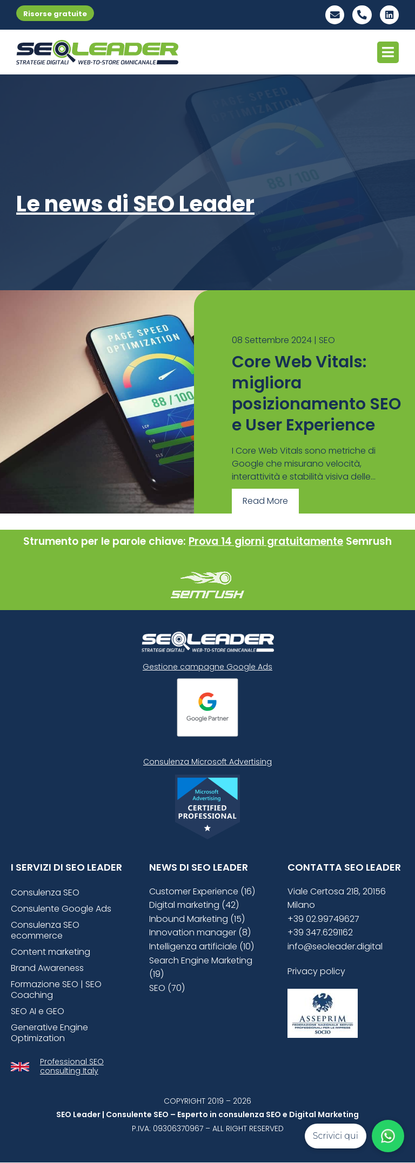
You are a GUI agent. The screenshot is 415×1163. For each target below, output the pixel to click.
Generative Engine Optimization (49, 1032)
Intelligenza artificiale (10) (201, 947)
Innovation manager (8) (200, 933)
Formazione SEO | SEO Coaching (56, 989)
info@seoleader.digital (335, 947)
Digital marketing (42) (194, 905)
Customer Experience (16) (202, 891)
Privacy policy (316, 971)
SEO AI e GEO (37, 1011)
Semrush (369, 541)
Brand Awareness (47, 968)
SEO (327, 340)
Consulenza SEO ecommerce (45, 930)
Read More (265, 501)
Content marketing (50, 952)
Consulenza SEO (45, 892)
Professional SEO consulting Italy (72, 1066)
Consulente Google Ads (61, 908)
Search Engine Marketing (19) (200, 967)
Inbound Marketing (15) (197, 919)
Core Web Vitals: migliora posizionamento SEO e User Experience (316, 394)
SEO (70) (167, 988)
